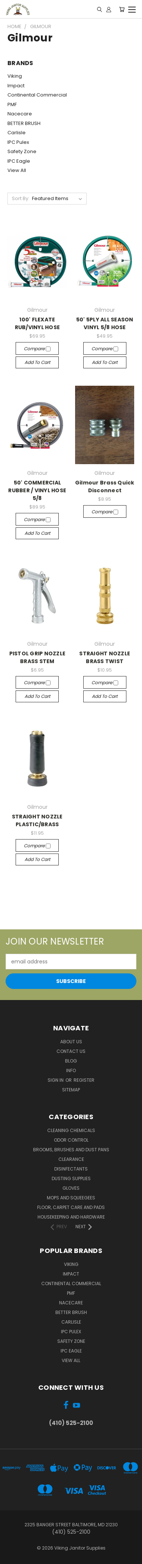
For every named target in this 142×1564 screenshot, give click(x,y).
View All (16, 170)
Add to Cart (37, 362)
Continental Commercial (37, 94)
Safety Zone (21, 151)
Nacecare (19, 113)
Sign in (56, 1080)
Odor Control (71, 1140)
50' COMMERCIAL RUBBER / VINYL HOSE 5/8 (37, 490)
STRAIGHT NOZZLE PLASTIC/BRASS (37, 820)
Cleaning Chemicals (71, 1130)
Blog (71, 1061)
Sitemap (71, 1090)
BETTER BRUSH (24, 123)
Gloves (71, 1188)
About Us (71, 1041)
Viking (14, 76)
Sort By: (20, 198)
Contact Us (71, 1051)
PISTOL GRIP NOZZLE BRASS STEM (37, 657)
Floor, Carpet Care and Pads (71, 1207)
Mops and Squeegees (71, 1198)
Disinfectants (71, 1169)
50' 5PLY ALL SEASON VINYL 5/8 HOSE (104, 323)
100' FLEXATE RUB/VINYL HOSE (37, 323)
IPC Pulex (18, 142)
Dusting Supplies (71, 1178)
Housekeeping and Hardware (71, 1217)
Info (71, 1070)
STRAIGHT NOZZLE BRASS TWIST (104, 657)
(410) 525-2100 (71, 1423)
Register (84, 1080)
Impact (16, 85)
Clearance (71, 1159)
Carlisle (16, 132)
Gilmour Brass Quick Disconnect (105, 486)
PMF (12, 104)
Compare (37, 348)
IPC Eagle (18, 161)
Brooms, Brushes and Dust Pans (71, 1149)
